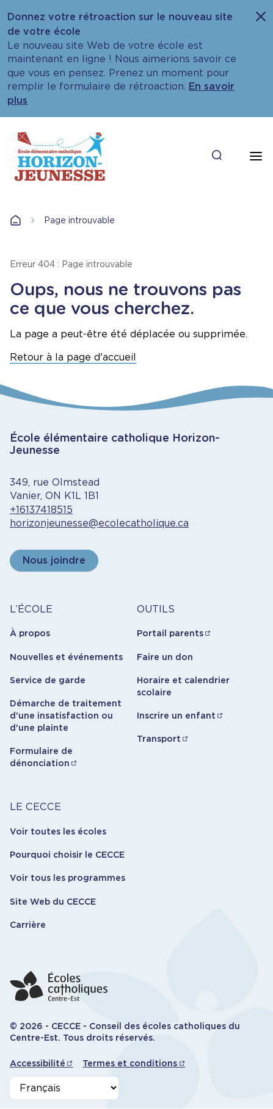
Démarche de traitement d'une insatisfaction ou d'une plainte (66, 715)
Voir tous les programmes (67, 878)
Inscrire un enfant (176, 715)
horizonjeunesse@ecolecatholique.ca (99, 523)
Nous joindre (54, 560)
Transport (159, 739)
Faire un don (165, 657)
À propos (30, 633)
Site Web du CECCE (53, 901)
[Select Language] (64, 1088)
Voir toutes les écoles (58, 831)
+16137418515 (41, 509)
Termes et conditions (129, 1063)
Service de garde (48, 680)
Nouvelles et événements (66, 657)
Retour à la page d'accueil (73, 357)
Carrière (28, 925)
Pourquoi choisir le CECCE (67, 855)
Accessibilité (37, 1063)
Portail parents (170, 633)
